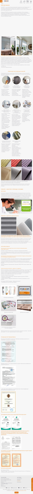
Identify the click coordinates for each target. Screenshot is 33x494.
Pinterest (25, 487)
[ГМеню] (1, 1)
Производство (19, 482)
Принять (16, 492)
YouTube (20, 487)
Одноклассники (14, 487)
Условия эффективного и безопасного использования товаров (6, 483)
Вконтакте (8, 487)
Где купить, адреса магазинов (5, 478)
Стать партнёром (19, 478)
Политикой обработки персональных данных (19, 490)
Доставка (2, 482)
